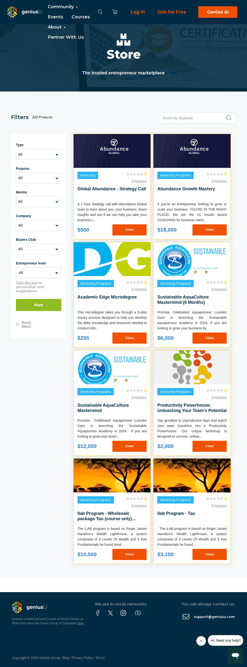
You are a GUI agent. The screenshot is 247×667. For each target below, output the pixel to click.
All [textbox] (20, 154)
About (57, 27)
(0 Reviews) (139, 181)
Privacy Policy (82, 658)
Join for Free (171, 12)
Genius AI (218, 12)
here (80, 623)
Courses (81, 17)
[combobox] (38, 154)
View (129, 229)
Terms (100, 658)
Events (55, 17)
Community (63, 6)
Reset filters (26, 324)
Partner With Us (66, 37)
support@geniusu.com (214, 617)
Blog (65, 658)
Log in (138, 12)
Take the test (27, 283)
